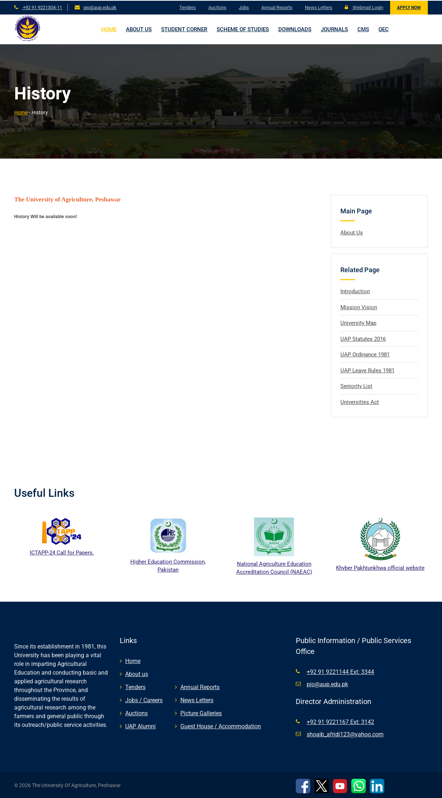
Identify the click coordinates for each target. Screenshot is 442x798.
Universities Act (359, 401)
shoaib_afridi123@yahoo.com (345, 733)
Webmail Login (364, 6)
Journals (334, 28)
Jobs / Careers (144, 699)
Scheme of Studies (243, 28)
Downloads (294, 28)
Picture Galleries (201, 712)
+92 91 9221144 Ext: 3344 (340, 671)
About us (139, 28)
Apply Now (409, 6)
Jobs (244, 6)
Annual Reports (276, 6)
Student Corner (184, 28)
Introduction (355, 291)
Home (108, 28)
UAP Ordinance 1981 (365, 354)
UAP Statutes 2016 (363, 338)
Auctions (217, 6)
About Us (351, 232)
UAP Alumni (140, 725)
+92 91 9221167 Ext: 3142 (340, 721)
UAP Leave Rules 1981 (367, 370)
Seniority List (356, 385)
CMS (363, 28)
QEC (383, 28)
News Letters (318, 6)
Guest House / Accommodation (220, 725)
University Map (358, 322)
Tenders (187, 6)
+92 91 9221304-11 (42, 6)
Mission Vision (358, 306)
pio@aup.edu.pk (99, 6)
